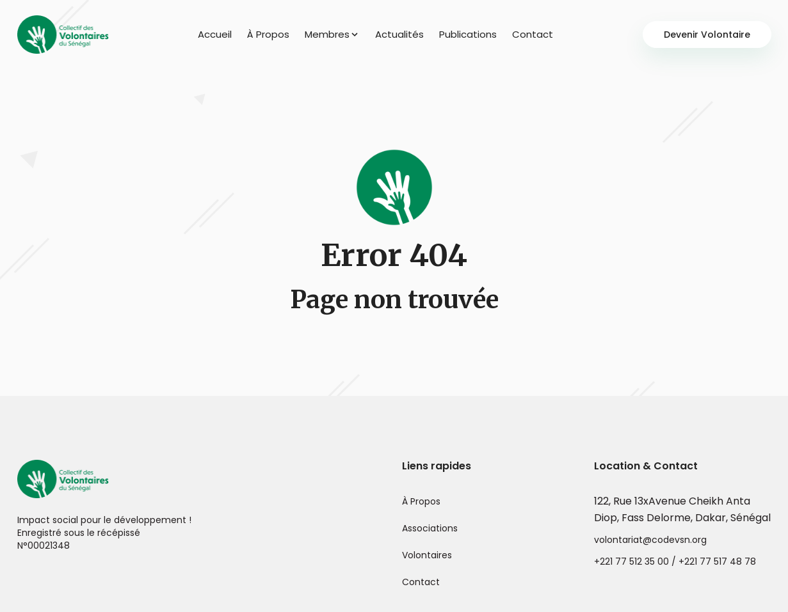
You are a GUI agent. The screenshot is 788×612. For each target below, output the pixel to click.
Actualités (399, 34)
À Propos (268, 34)
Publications (468, 34)
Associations (430, 528)
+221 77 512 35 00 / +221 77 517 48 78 (675, 561)
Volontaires (427, 555)
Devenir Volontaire (707, 34)
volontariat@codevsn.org (650, 539)
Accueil (215, 34)
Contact (532, 34)
